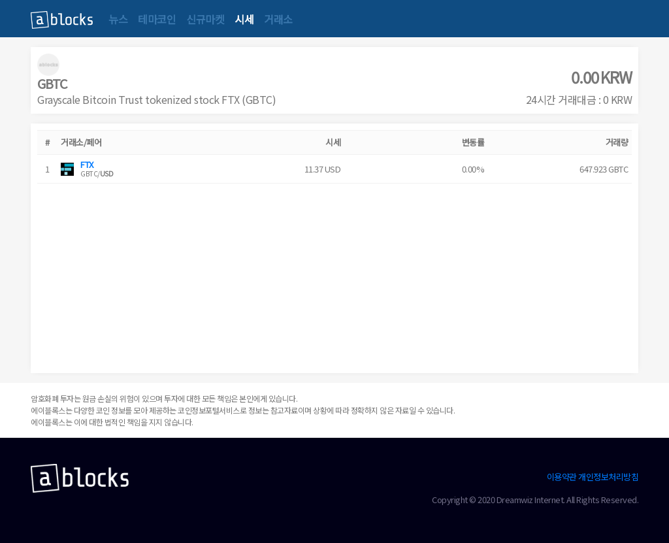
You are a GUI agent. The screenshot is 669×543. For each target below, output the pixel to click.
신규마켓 (205, 19)
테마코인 (157, 19)
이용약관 (562, 476)
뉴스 (117, 19)
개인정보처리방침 (608, 476)
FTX (86, 164)
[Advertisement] (334, 275)
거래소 (278, 19)
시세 (244, 19)
